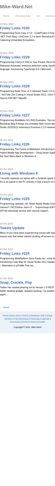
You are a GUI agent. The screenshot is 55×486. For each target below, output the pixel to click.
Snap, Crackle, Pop (16, 282)
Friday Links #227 (14, 115)
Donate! (41, 322)
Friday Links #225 (14, 199)
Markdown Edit (37, 315)
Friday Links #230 (14, 28)
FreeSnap (34, 319)
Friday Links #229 (14, 57)
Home (6, 16)
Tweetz (25, 315)
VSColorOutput (23, 16)
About (33, 322)
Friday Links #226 (14, 144)
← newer (4, 307)
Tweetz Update (12, 228)
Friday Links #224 (14, 253)
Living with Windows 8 (19, 173)
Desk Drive (15, 315)
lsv (38, 16)
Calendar (45, 319)
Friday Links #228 (14, 86)
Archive (25, 322)
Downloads (15, 322)
